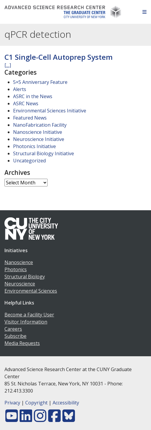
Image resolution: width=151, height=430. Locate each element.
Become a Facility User (29, 314)
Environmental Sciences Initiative (49, 110)
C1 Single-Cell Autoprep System (58, 57)
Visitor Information (25, 321)
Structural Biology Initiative (43, 153)
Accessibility (66, 402)
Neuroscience (19, 283)
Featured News (30, 117)
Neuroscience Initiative (38, 139)
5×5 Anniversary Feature (40, 82)
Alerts (19, 89)
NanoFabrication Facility (40, 125)
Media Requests (22, 343)
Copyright (36, 402)
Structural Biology (24, 276)
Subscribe (15, 336)
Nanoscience (18, 262)
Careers (13, 329)
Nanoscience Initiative (37, 132)
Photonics (15, 269)
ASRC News (25, 103)
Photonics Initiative (34, 146)
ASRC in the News (32, 96)
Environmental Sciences (30, 291)
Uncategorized (29, 160)
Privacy (12, 402)
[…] (7, 65)
